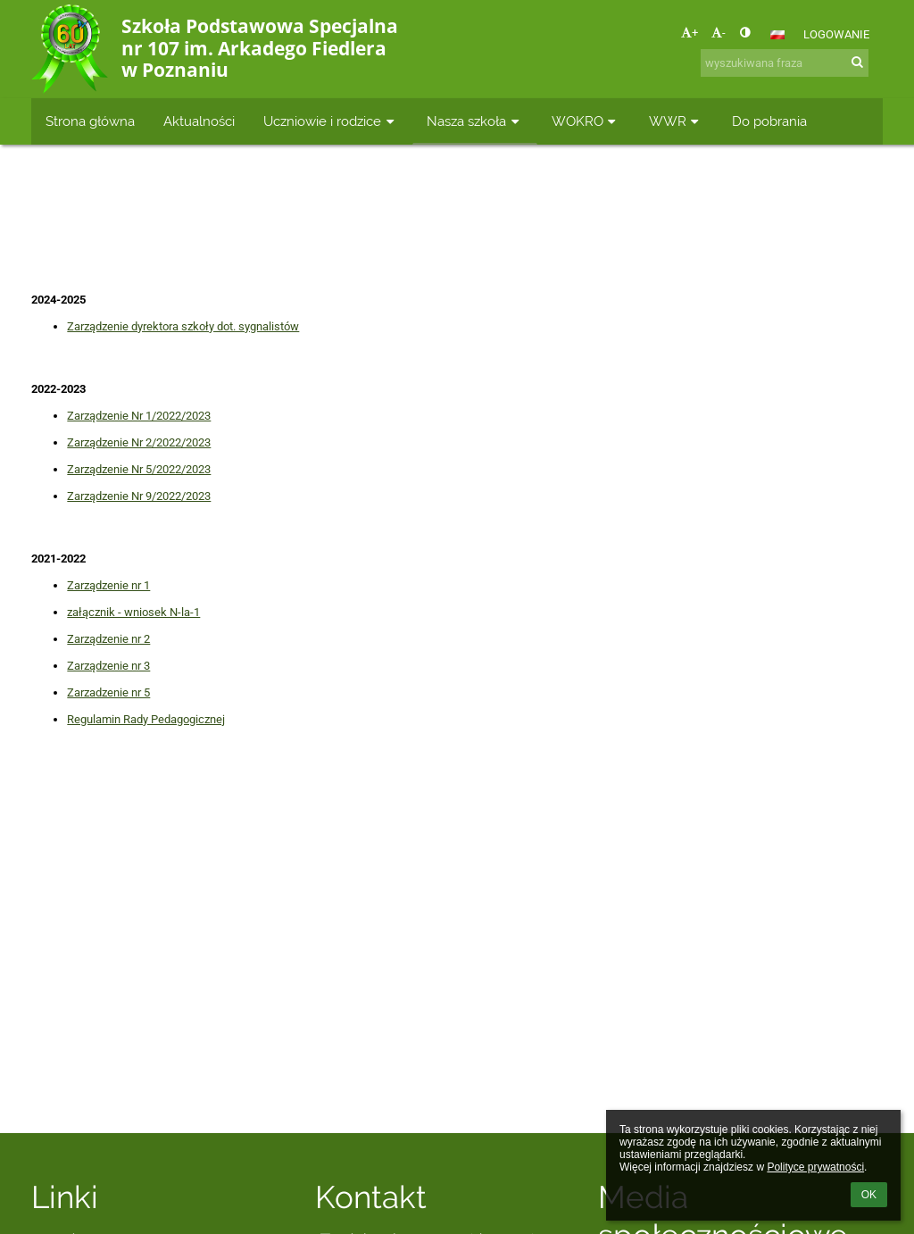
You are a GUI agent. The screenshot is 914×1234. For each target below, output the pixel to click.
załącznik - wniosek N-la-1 (133, 612)
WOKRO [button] (586, 121)
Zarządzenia (608, 222)
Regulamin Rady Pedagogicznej (146, 719)
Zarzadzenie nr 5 (108, 692)
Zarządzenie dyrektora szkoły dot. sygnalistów (183, 326)
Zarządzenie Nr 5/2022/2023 (139, 469)
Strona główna (315, 222)
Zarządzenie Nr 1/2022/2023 (139, 415)
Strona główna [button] (90, 121)
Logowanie (836, 34)
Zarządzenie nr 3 (108, 665)
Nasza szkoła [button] (475, 121)
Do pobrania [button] (769, 121)
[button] (777, 35)
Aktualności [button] (199, 121)
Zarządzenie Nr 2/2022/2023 (139, 442)
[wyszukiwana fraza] (784, 63)
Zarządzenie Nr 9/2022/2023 (139, 496)
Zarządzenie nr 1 (108, 585)
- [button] (718, 32)
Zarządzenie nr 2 (108, 639)
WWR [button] (676, 121)
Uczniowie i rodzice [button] (330, 121)
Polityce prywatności (815, 1167)
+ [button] (689, 32)
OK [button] (869, 1194)
